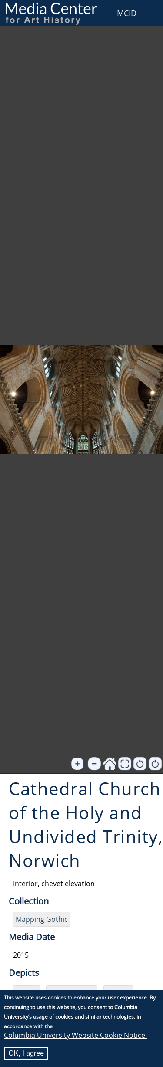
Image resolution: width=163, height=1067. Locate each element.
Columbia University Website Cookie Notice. (75, 1036)
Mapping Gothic (42, 919)
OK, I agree (26, 1054)
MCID (126, 13)
